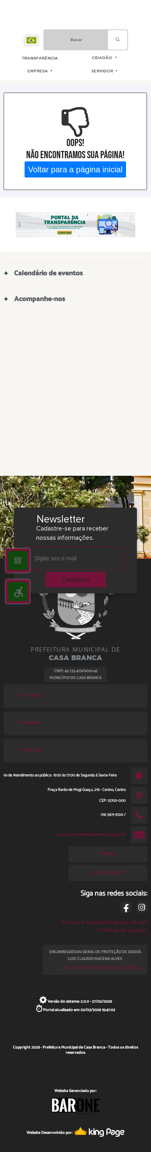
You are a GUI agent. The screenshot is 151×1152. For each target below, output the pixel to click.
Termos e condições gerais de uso (104, 922)
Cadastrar (76, 579)
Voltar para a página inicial (75, 169)
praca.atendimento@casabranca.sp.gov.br (92, 834)
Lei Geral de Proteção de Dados (100, 967)
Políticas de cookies (122, 930)
